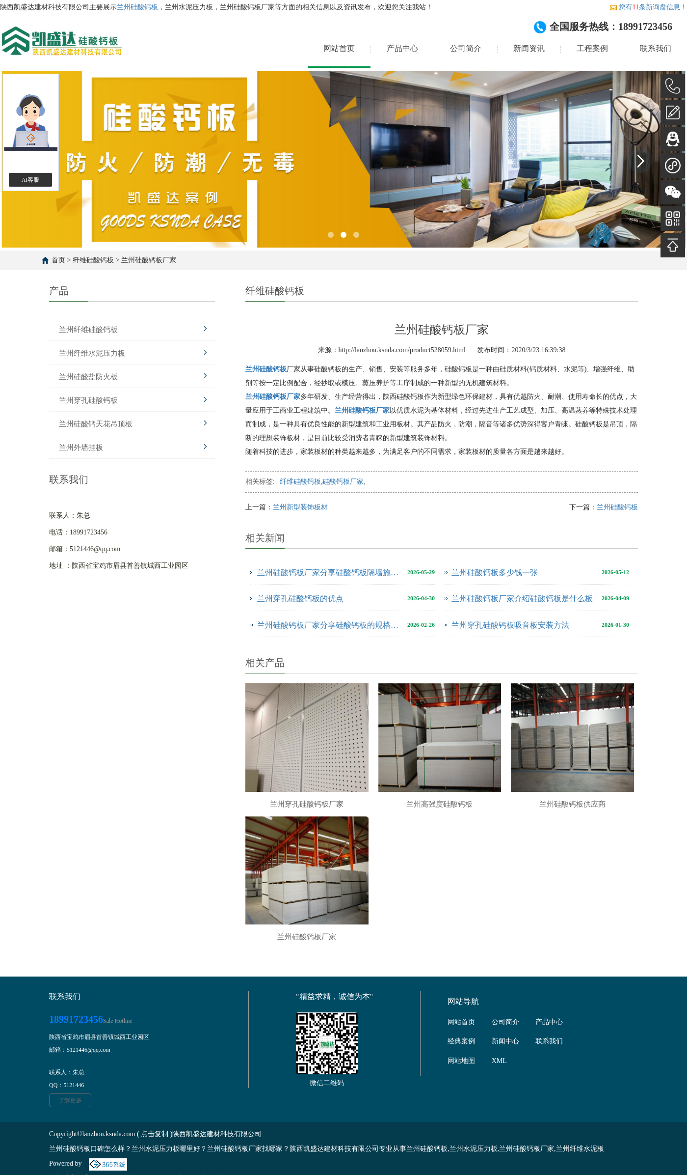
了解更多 (70, 1100)
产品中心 (402, 48)
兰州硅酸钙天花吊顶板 (95, 424)
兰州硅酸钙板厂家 (148, 260)
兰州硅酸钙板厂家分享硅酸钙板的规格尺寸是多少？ (329, 625)
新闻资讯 (529, 48)
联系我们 (655, 48)
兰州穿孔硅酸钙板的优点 (300, 598)
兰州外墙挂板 (81, 447)
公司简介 (465, 48)
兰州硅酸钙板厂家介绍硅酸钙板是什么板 (522, 598)
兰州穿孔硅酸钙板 (88, 400)
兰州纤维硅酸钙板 (88, 330)
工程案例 (592, 48)
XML (499, 1060)
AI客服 (31, 179)
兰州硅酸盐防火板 (88, 377)
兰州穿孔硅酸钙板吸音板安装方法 (510, 625)
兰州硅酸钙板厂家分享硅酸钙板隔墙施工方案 (329, 572)
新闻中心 (505, 1041)
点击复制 (154, 1134)
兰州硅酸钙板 (137, 7)
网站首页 (339, 48)
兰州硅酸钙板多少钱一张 (494, 572)
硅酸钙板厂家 (343, 481)
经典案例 (461, 1041)
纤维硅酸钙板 (93, 260)
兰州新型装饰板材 (300, 507)
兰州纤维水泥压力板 (92, 353)
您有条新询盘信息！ (648, 7)
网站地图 (461, 1060)
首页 (58, 260)
